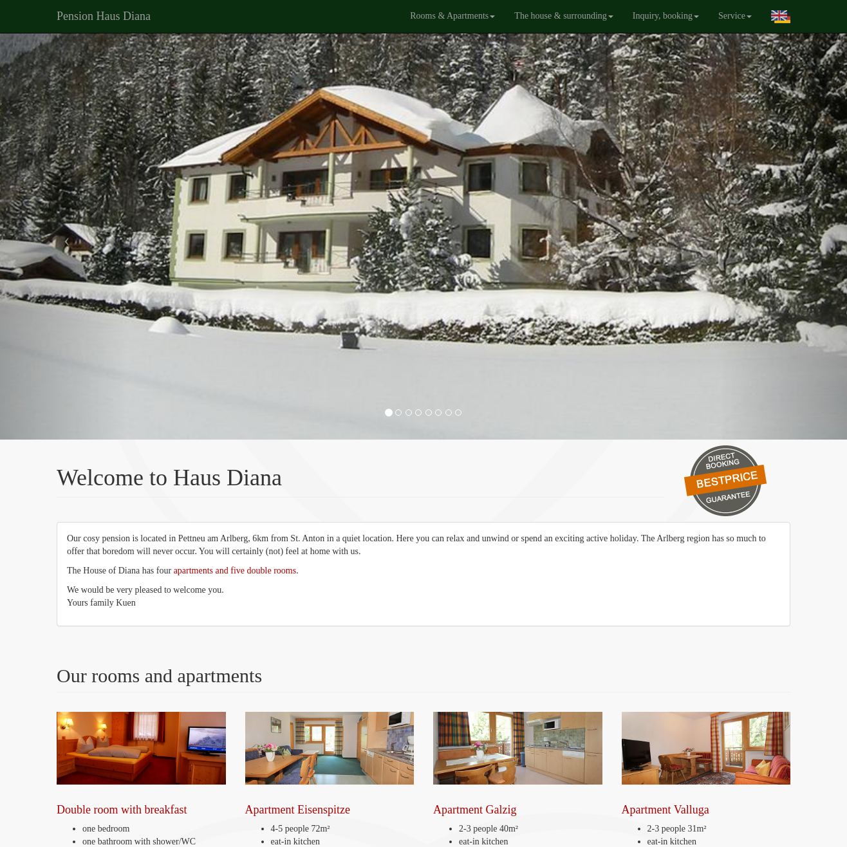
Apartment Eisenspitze (329, 764)
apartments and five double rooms (233, 570)
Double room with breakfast (141, 764)
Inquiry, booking (666, 16)
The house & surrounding (563, 16)
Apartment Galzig (517, 764)
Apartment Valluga (706, 764)
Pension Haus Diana (104, 16)
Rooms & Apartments (452, 16)
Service (735, 16)
